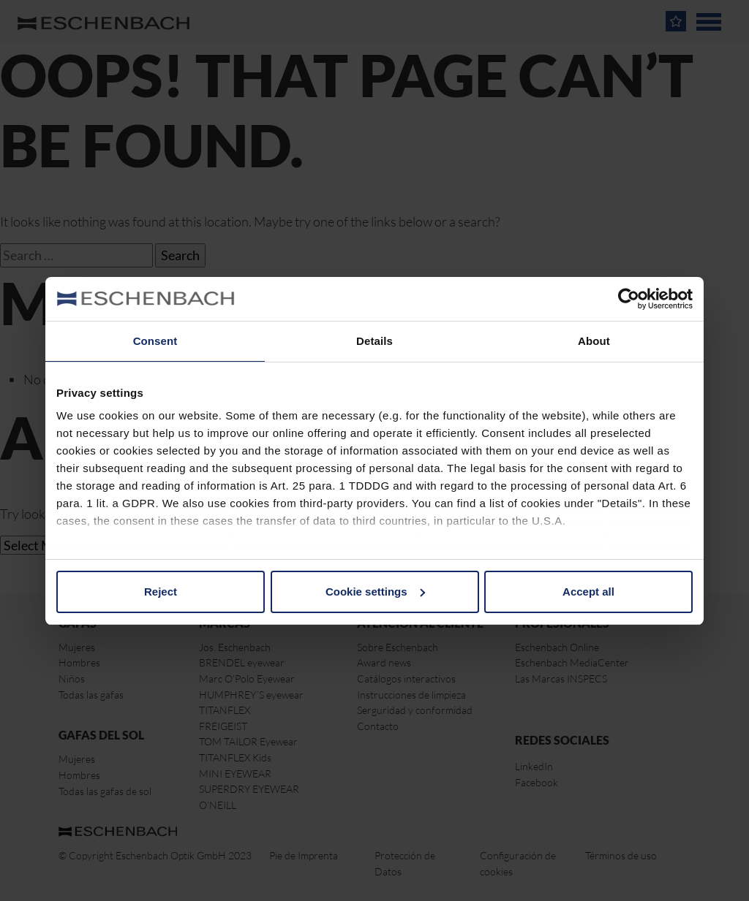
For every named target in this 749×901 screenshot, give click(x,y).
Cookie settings (375, 591)
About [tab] (594, 341)
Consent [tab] (155, 341)
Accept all (588, 591)
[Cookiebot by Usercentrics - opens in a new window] (629, 299)
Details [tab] (374, 341)
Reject (160, 591)
